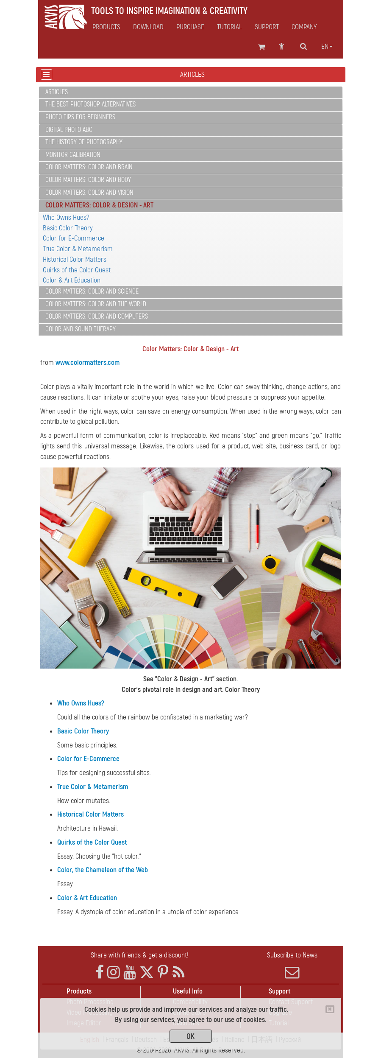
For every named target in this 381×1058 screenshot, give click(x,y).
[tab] (190, 93)
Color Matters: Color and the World (95, 304)
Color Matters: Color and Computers (96, 316)
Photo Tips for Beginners (80, 117)
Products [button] (106, 27)
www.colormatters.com (88, 362)
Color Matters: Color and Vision (89, 192)
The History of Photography (83, 142)
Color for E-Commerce (73, 238)
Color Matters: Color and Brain (89, 167)
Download (148, 27)
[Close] (329, 1009)
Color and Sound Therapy (80, 329)
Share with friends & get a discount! (140, 955)
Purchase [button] (190, 27)
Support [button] (267, 27)
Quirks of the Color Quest (77, 270)
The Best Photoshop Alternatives (90, 104)
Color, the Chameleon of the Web (102, 869)
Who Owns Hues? (66, 217)
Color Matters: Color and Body (88, 180)
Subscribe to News (292, 965)
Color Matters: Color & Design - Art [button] (99, 205)
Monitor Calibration (72, 155)
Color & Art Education (71, 280)
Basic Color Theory (68, 228)
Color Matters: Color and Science (92, 291)
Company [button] (304, 27)
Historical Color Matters (74, 259)
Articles (56, 92)
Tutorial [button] (229, 27)
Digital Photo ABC (68, 130)
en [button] (327, 46)
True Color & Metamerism (78, 248)
